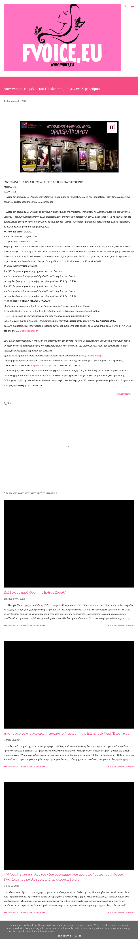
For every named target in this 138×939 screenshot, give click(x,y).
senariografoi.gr (30, 330)
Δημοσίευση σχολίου (33, 625)
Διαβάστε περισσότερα (121, 625)
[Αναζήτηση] (125, 5)
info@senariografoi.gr (91, 355)
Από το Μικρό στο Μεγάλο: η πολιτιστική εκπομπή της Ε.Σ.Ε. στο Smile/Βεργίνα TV (67, 733)
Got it (77, 936)
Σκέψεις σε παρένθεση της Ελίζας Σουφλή (35, 592)
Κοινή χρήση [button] (123, 394)
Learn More (64, 936)
